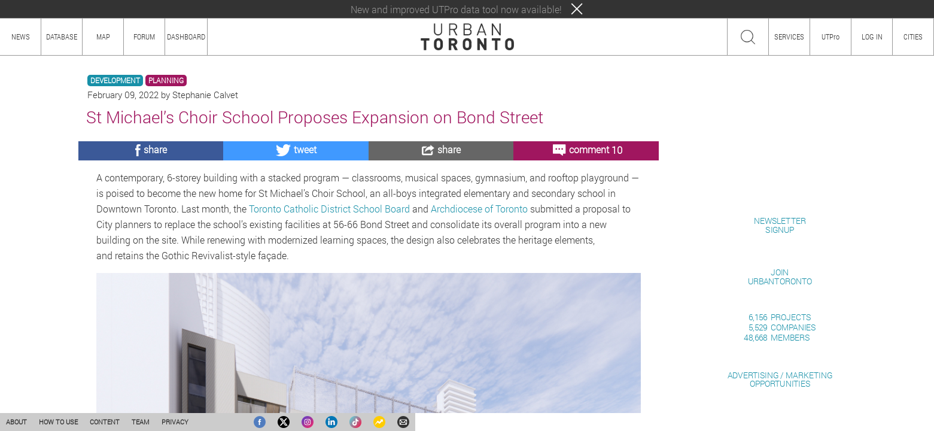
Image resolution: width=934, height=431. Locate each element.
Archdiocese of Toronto (479, 208)
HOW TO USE (58, 421)
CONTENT (105, 421)
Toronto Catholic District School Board (329, 208)
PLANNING (166, 80)
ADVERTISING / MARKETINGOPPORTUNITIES (780, 379)
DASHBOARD (186, 36)
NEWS (20, 36)
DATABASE (61, 36)
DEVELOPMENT (115, 80)
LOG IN (872, 36)
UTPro (830, 36)
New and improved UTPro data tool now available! (456, 9)
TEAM (141, 421)
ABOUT (16, 421)
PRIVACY (175, 421)
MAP (103, 36)
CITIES (913, 36)
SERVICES (789, 36)
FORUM (144, 36)
